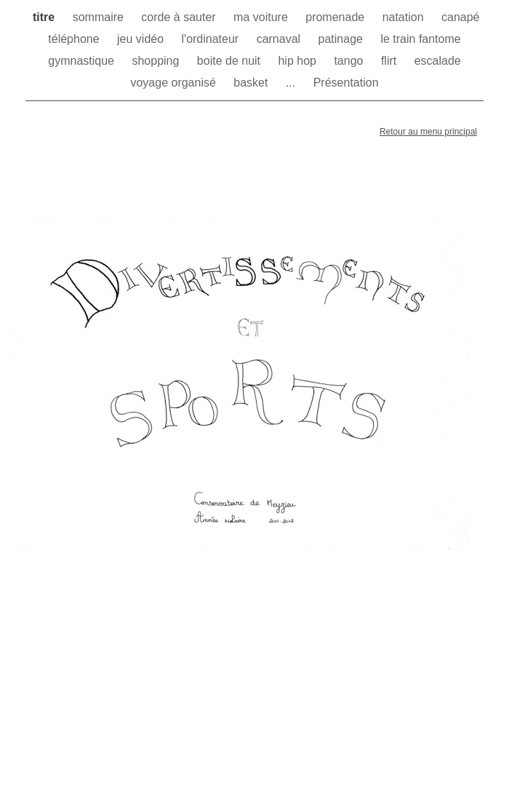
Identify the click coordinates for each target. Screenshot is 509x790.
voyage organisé (174, 82)
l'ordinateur (212, 39)
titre (45, 17)
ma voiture (262, 17)
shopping (157, 61)
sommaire (100, 17)
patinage (342, 39)
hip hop (298, 61)
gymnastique (82, 61)
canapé (460, 17)
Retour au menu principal (428, 132)
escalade (437, 61)
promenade (336, 17)
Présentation (346, 82)
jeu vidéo (142, 39)
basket (252, 82)
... (292, 82)
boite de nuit (230, 61)
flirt (390, 61)
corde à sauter (180, 17)
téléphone (75, 39)
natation (404, 17)
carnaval (280, 39)
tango (350, 61)
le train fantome (420, 39)
